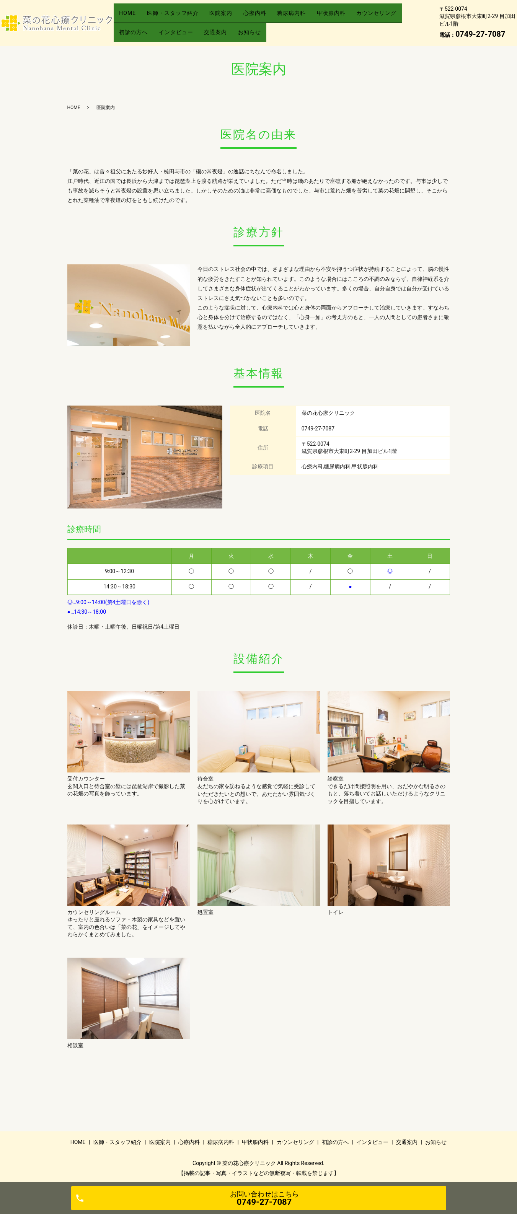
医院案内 (233, 16)
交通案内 (284, 28)
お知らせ (323, 28)
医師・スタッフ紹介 (180, 16)
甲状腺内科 (359, 16)
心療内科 (272, 16)
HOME (130, 16)
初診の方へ (192, 28)
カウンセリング (142, 28)
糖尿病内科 (314, 16)
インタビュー (240, 28)
